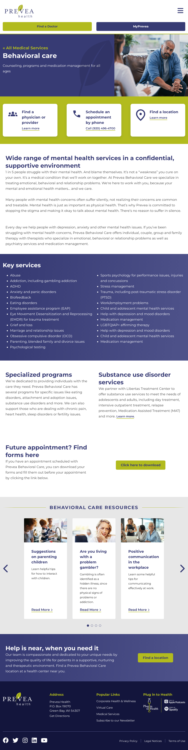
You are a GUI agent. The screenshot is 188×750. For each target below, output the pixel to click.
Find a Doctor (47, 26)
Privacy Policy (128, 741)
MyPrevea (141, 26)
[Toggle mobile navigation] (180, 11)
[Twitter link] (16, 741)
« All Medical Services (25, 47)
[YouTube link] (44, 741)
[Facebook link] (6, 741)
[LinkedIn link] (34, 741)
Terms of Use (177, 741)
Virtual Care (104, 707)
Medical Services (107, 714)
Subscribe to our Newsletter (115, 720)
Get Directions (60, 716)
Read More (42, 610)
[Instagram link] (25, 741)
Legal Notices (153, 741)
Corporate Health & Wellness (116, 701)
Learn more (125, 416)
